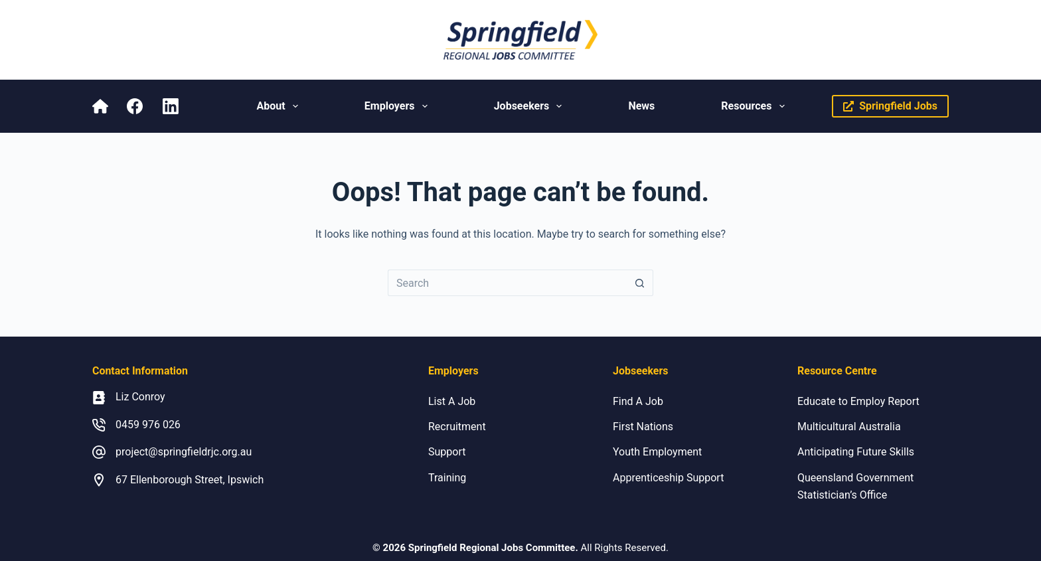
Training (447, 477)
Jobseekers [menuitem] (531, 106)
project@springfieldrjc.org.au (184, 451)
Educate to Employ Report (858, 401)
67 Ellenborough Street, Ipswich (190, 479)
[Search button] (640, 283)
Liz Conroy (140, 396)
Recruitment (457, 426)
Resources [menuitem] (755, 106)
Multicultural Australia (849, 426)
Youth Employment (657, 451)
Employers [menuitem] (398, 106)
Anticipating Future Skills (855, 451)
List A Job (451, 401)
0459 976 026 (148, 424)
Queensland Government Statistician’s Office (855, 486)
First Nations (643, 426)
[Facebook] (135, 106)
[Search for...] (507, 283)
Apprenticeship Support (668, 477)
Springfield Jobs (890, 106)
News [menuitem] (641, 106)
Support (446, 451)
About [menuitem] (279, 106)
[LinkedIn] (171, 106)
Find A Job (638, 401)
